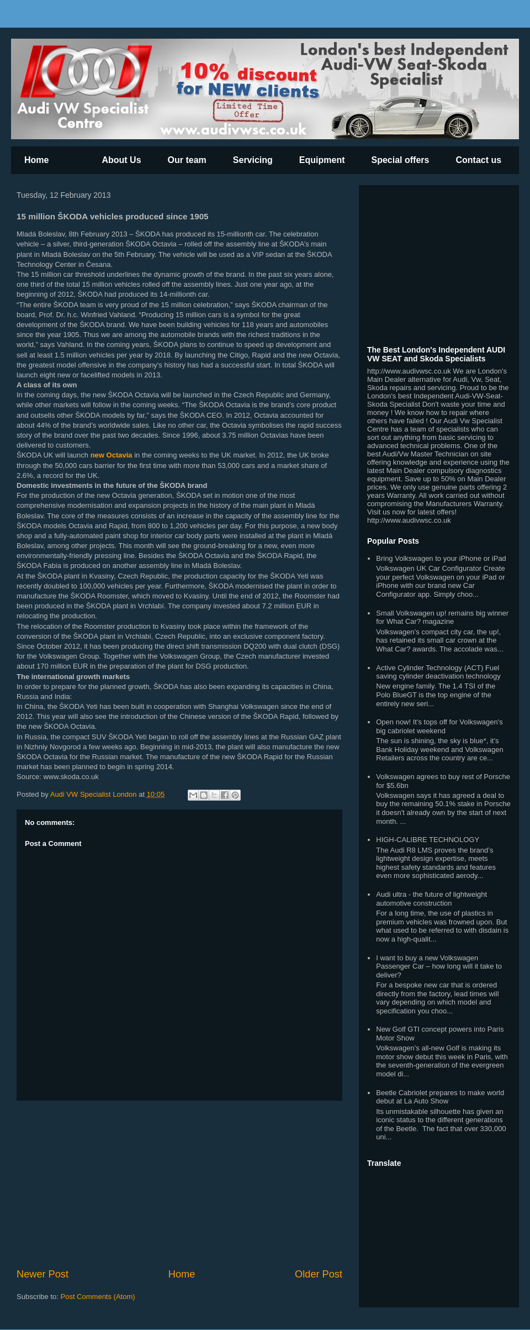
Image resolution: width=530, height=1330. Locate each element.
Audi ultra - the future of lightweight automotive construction (431, 898)
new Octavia (111, 455)
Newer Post (42, 1274)
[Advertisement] (179, 1184)
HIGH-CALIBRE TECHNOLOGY (427, 839)
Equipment (322, 160)
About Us (121, 160)
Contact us (478, 160)
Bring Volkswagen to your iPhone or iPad (441, 558)
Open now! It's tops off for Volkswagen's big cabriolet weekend (439, 726)
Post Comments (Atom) (98, 1296)
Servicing (253, 160)
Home (36, 160)
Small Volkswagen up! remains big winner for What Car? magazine (442, 617)
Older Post (318, 1274)
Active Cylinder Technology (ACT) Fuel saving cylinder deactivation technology (438, 672)
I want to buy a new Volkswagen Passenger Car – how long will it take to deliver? (439, 966)
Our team (187, 160)
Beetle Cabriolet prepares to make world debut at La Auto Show (440, 1097)
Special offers (401, 160)
